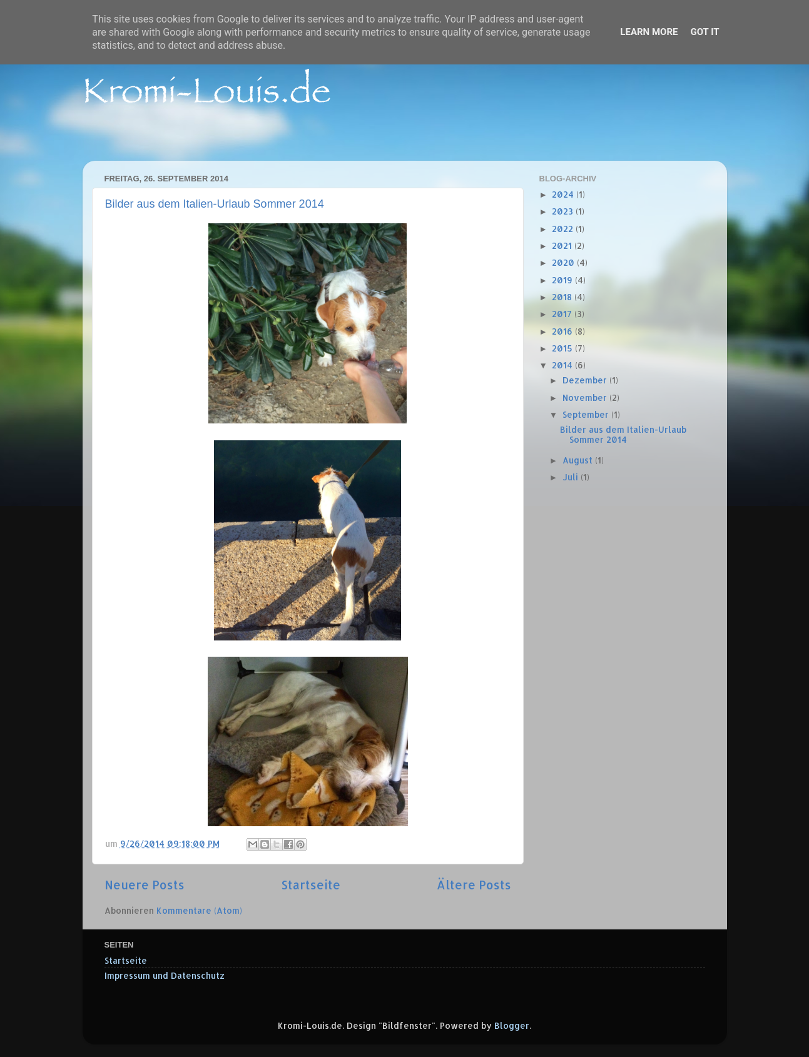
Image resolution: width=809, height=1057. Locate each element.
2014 (563, 365)
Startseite (310, 885)
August (578, 460)
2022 (564, 228)
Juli (571, 477)
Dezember (585, 380)
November (585, 397)
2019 (563, 280)
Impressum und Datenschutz (164, 975)
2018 (563, 296)
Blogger (511, 1025)
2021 (563, 245)
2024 (564, 194)
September (586, 414)
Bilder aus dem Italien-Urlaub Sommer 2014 (214, 204)
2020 (564, 262)
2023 (564, 211)
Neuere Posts (144, 885)
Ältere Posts (474, 885)
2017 (563, 313)
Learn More (649, 32)
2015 (563, 348)
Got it (704, 32)
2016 (563, 331)
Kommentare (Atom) (199, 910)
